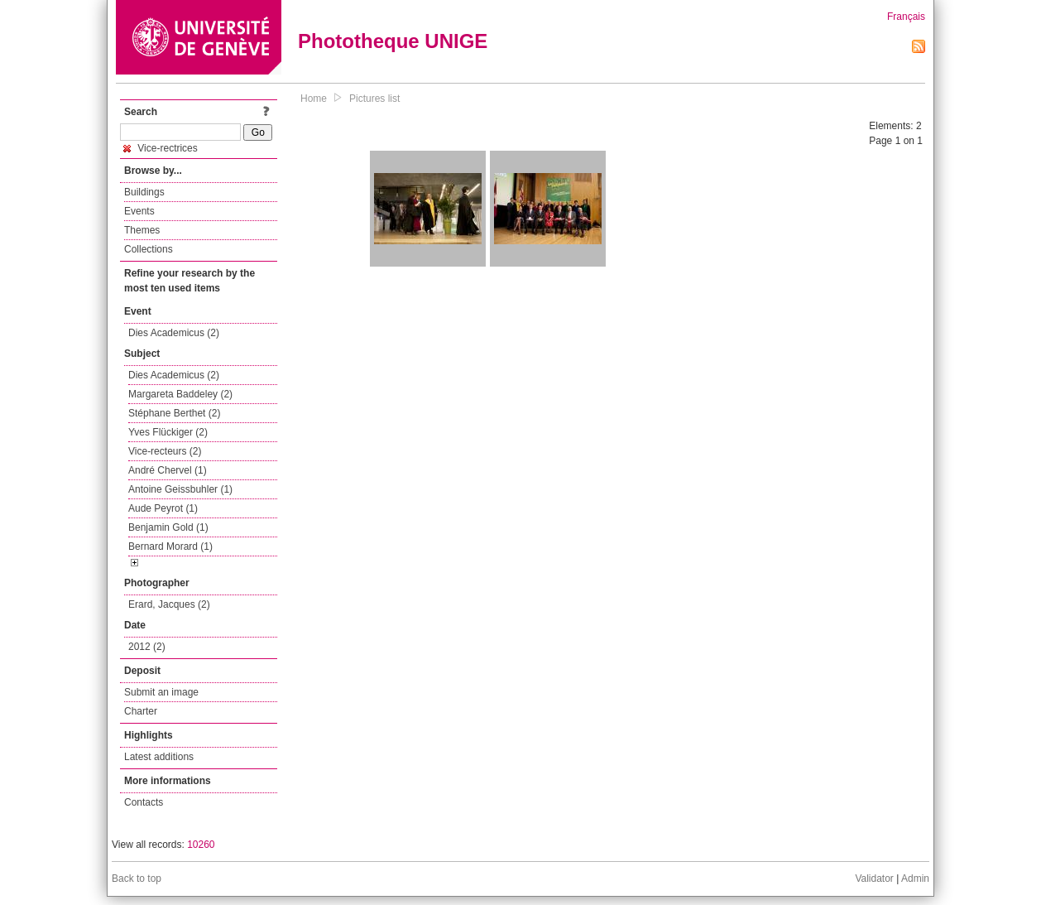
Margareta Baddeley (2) (180, 394)
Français (906, 16)
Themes (142, 230)
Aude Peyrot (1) (163, 508)
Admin (915, 878)
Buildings (144, 192)
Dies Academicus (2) (173, 333)
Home (313, 98)
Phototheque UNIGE (392, 41)
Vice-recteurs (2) (164, 451)
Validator (874, 878)
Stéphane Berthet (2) (174, 413)
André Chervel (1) (167, 470)
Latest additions (159, 757)
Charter (140, 711)
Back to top (136, 878)
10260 (200, 844)
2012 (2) (147, 646)
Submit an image (161, 692)
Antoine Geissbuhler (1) (180, 489)
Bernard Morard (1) (170, 546)
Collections (148, 249)
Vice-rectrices (160, 148)
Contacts (143, 802)
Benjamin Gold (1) (168, 527)
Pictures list (374, 98)
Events (139, 211)
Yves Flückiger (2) (168, 432)
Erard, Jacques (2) (169, 604)
